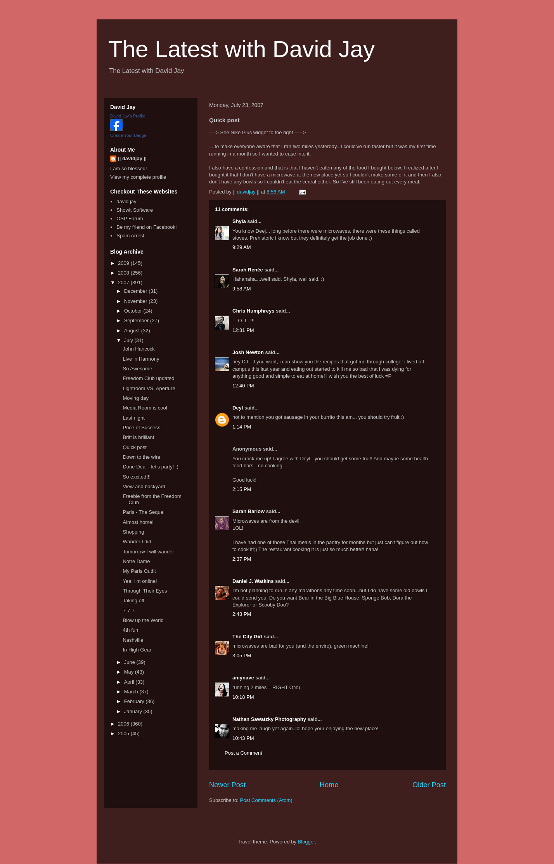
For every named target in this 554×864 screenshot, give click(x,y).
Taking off (133, 600)
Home (329, 785)
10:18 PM (243, 697)
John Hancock (138, 349)
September (137, 320)
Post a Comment (243, 753)
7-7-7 (128, 610)
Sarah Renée (247, 270)
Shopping (133, 532)
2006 (124, 724)
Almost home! (138, 522)
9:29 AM (241, 247)
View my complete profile (138, 177)
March (132, 692)
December (136, 291)
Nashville (133, 640)
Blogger (306, 842)
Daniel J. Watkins (253, 581)
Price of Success (141, 427)
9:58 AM (241, 289)
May (129, 672)
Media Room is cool (145, 408)
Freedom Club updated (148, 378)
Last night (133, 418)
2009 (124, 263)
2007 (124, 282)
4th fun (130, 630)
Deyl (237, 408)
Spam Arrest (130, 235)
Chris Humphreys (253, 311)
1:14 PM (241, 427)
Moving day (135, 398)
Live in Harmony (141, 359)
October (134, 311)
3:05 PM (241, 655)
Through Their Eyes (145, 591)
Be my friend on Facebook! (146, 227)
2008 (124, 273)
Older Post (429, 785)
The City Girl (247, 636)
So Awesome (137, 369)
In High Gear (137, 650)
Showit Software (134, 210)
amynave (243, 678)
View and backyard (144, 486)
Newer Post (227, 785)
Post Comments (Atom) (266, 800)
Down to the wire (141, 457)
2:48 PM (241, 614)
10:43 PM (243, 738)
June (130, 662)
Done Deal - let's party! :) (150, 467)
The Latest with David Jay (241, 49)
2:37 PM (241, 559)
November (136, 301)
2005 (124, 733)
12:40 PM (243, 386)
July (129, 340)
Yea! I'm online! (140, 581)
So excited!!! (137, 477)
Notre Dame (136, 561)
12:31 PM (243, 330)
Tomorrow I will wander (148, 552)
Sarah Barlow (248, 511)
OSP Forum (129, 218)
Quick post (134, 447)
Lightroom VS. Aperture (149, 388)
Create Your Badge (128, 135)
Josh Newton (248, 352)
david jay (126, 201)
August (132, 331)
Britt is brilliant (138, 437)
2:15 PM (241, 489)
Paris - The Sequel (143, 512)
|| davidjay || (132, 158)
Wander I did (137, 541)
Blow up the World (143, 620)
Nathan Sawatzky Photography (269, 719)
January (134, 711)
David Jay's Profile (127, 116)
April (130, 682)
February (135, 701)
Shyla (239, 221)
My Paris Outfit (139, 571)
